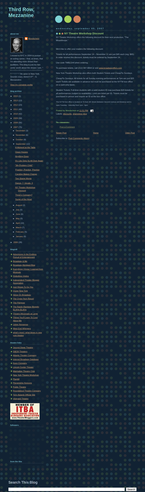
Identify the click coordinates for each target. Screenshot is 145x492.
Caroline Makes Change (26, 174)
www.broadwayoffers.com (110, 68)
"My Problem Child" (24, 165)
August (19, 205)
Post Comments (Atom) (79, 138)
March (19, 227)
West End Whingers (22, 328)
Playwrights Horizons (22, 383)
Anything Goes (22, 156)
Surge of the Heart (23, 199)
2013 (15, 100)
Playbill (16, 379)
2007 (15, 127)
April (18, 223)
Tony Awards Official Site (24, 395)
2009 (15, 118)
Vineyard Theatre (20, 399)
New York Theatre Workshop (26, 375)
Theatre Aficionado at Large (25, 314)
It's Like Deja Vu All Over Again (29, 161)
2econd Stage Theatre (23, 347)
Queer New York (20, 291)
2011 (15, 109)
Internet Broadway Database (26, 359)
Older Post (130, 133)
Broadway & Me (20, 261)
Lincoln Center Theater (23, 367)
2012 (15, 105)
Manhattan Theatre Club (24, 371)
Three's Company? (23, 195)
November (21, 135)
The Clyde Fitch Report (23, 299)
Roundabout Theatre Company (27, 391)
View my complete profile (21, 85)
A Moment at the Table (25, 147)
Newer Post (61, 133)
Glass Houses (21, 152)
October (19, 139)
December (21, 131)
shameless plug (80, 114)
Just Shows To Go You (23, 287)
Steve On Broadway (22, 295)
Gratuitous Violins (21, 276)
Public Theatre (19, 387)
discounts (67, 114)
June (18, 214)
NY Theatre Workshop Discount (84, 33)
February (20, 232)
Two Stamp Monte (23, 178)
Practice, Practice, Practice (27, 170)
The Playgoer (19, 303)
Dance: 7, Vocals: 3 (24, 183)
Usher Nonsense (20, 324)
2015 (15, 96)
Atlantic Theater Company (24, 355)
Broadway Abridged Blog (24, 265)
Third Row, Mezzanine (21, 12)
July (18, 210)
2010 (15, 114)
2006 (15, 242)
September (21, 144)
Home (95, 133)
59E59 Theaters (20, 351)
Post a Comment (67, 127)
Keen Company (20, 363)
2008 (15, 122)
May (18, 218)
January (19, 236)
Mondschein (33, 38)
